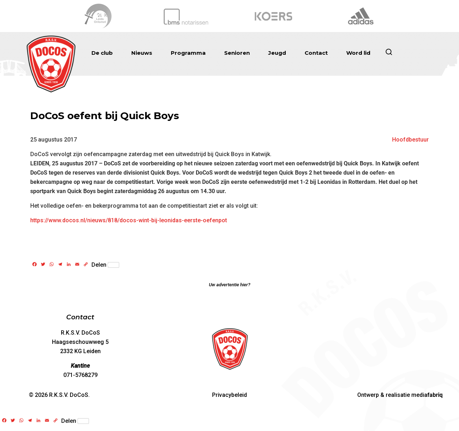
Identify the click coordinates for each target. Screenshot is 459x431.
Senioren (237, 52)
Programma (188, 52)
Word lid (358, 52)
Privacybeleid (229, 395)
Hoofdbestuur (410, 139)
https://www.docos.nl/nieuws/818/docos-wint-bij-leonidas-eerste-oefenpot (128, 220)
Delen (105, 265)
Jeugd (277, 52)
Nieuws (141, 52)
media (427, 395)
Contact (316, 52)
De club (102, 52)
